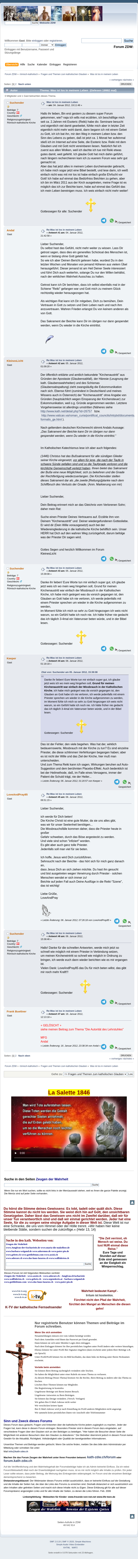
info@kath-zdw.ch (18, 1451)
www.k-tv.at (21, 1297)
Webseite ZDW (48, 22)
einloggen (37, 40)
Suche (9, 1179)
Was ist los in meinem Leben (62, 102)
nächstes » (128, 79)
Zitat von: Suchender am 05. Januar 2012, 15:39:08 (69, 672)
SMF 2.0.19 (55, 1541)
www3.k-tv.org (19, 1291)
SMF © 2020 (68, 1541)
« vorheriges (115, 79)
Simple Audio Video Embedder (70, 1544)
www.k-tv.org (20, 1294)
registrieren (55, 40)
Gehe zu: (57, 1074)
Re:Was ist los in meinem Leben (64, 229)
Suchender (17, 102)
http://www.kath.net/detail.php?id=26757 (66, 411)
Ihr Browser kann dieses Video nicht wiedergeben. (69, 1129)
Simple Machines (83, 1541)
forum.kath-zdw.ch (18, 1461)
